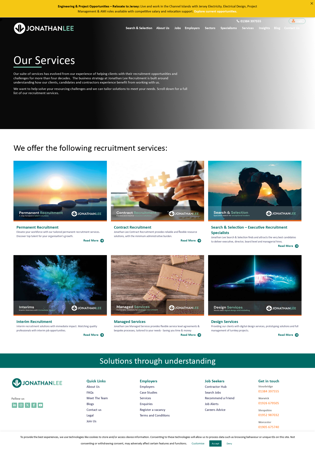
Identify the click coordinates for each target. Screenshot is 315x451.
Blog (277, 27)
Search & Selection (139, 27)
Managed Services (129, 321)
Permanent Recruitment (37, 227)
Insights (264, 27)
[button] (297, 21)
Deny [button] (229, 443)
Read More (93, 240)
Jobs (178, 27)
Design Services (224, 321)
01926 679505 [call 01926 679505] (268, 403)
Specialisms (229, 27)
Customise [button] (198, 443)
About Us (162, 27)
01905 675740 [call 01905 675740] (268, 427)
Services (248, 27)
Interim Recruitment (34, 321)
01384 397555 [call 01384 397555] (268, 391)
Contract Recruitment (132, 227)
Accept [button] (215, 443)
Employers (192, 27)
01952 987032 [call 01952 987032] (268, 415)
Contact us (292, 27)
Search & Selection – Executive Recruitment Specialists (249, 229)
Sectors (210, 27)
